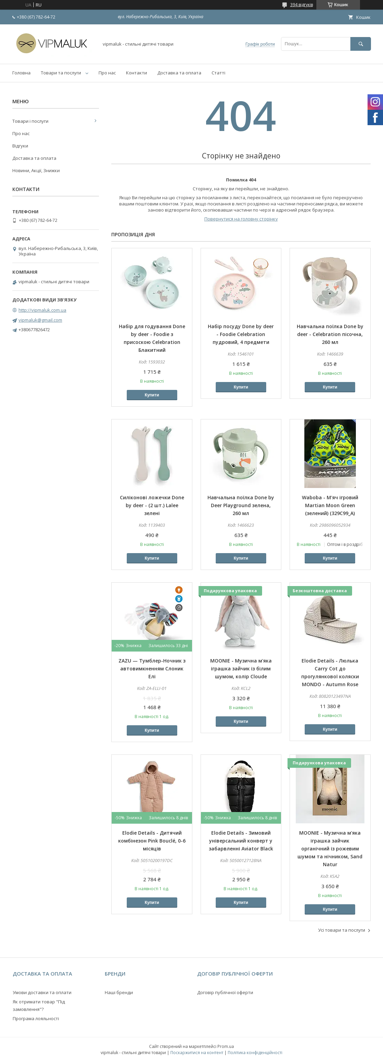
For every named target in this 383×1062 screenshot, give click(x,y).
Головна (21, 73)
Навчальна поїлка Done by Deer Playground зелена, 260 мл (240, 505)
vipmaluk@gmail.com (40, 320)
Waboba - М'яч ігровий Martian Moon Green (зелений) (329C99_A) (330, 505)
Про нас (107, 73)
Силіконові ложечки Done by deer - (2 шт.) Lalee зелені (152, 505)
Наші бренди (119, 992)
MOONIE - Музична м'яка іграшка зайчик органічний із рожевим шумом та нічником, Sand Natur (329, 849)
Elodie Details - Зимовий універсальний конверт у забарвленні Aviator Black (241, 841)
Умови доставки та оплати (42, 992)
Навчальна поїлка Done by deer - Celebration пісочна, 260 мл (330, 334)
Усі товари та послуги (341, 930)
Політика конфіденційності (255, 1052)
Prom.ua (225, 1046)
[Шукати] (360, 43)
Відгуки (20, 146)
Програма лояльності (36, 1018)
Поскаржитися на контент (196, 1052)
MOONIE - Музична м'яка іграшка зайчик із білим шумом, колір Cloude (241, 668)
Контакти (136, 73)
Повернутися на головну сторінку (241, 219)
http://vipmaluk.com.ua (42, 310)
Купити (152, 395)
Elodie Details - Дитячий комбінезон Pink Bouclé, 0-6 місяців (151, 841)
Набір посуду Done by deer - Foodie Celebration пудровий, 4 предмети (241, 334)
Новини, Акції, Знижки (36, 170)
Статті (218, 73)
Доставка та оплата (179, 73)
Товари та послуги (61, 73)
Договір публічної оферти (225, 992)
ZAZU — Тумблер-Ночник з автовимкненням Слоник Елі (152, 668)
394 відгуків (301, 5)
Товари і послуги (30, 121)
